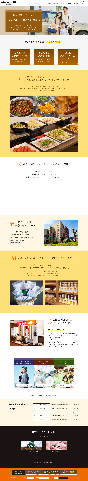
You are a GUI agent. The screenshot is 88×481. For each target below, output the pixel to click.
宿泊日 (37, 477)
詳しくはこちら (24, 385)
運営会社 (33, 395)
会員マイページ (73, 477)
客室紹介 (56, 3)
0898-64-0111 (76, 415)
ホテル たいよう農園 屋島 (39, 419)
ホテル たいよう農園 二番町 (39, 408)
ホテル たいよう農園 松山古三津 (40, 412)
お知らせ (42, 3)
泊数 (53, 477)
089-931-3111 (76, 408)
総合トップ (84, 1)
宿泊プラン (49, 3)
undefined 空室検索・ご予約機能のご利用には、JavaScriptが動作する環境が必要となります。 (42, 478)
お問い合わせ (83, 3)
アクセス (76, 3)
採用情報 (40, 395)
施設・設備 (63, 3)
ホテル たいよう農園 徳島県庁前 (40, 404)
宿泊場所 (24, 477)
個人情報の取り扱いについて (51, 395)
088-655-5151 (76, 404)
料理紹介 (70, 3)
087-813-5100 (76, 419)
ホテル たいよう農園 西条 (39, 415)
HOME (36, 3)
